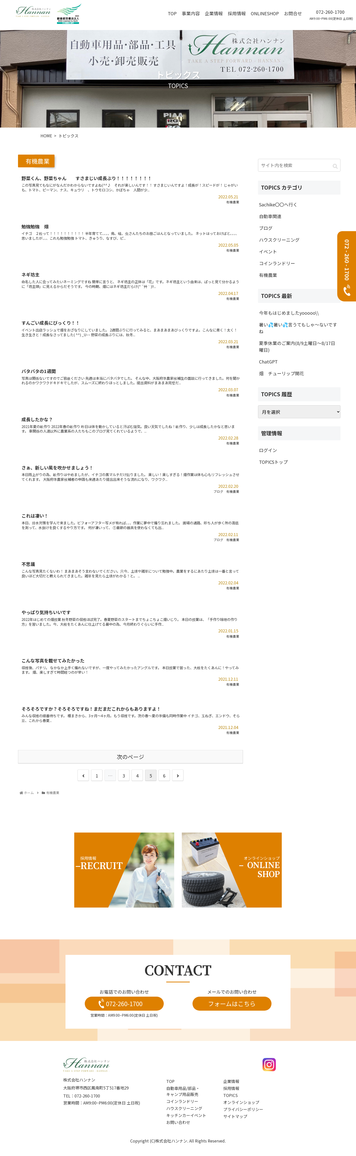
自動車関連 (270, 216)
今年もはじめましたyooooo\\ (289, 312)
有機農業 (268, 275)
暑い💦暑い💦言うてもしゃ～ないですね (298, 327)
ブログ (265, 228)
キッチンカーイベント (186, 1115)
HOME (46, 136)
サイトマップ (235, 1116)
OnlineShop (265, 13)
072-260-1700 (330, 12)
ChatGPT (268, 361)
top (172, 13)
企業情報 (214, 13)
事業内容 (191, 13)
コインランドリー (277, 263)
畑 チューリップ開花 (281, 373)
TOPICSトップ (273, 462)
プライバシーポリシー (243, 1109)
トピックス (68, 136)
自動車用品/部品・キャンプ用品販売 (183, 1091)
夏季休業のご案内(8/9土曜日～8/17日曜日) (297, 346)
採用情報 (237, 13)
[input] (299, 165)
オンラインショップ (241, 1102)
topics (230, 1095)
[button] (335, 166)
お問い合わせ (178, 1122)
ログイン (268, 450)
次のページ (130, 756)
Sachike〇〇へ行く (278, 204)
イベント (268, 251)
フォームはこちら (232, 1003)
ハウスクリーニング (279, 239)
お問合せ (293, 13)
